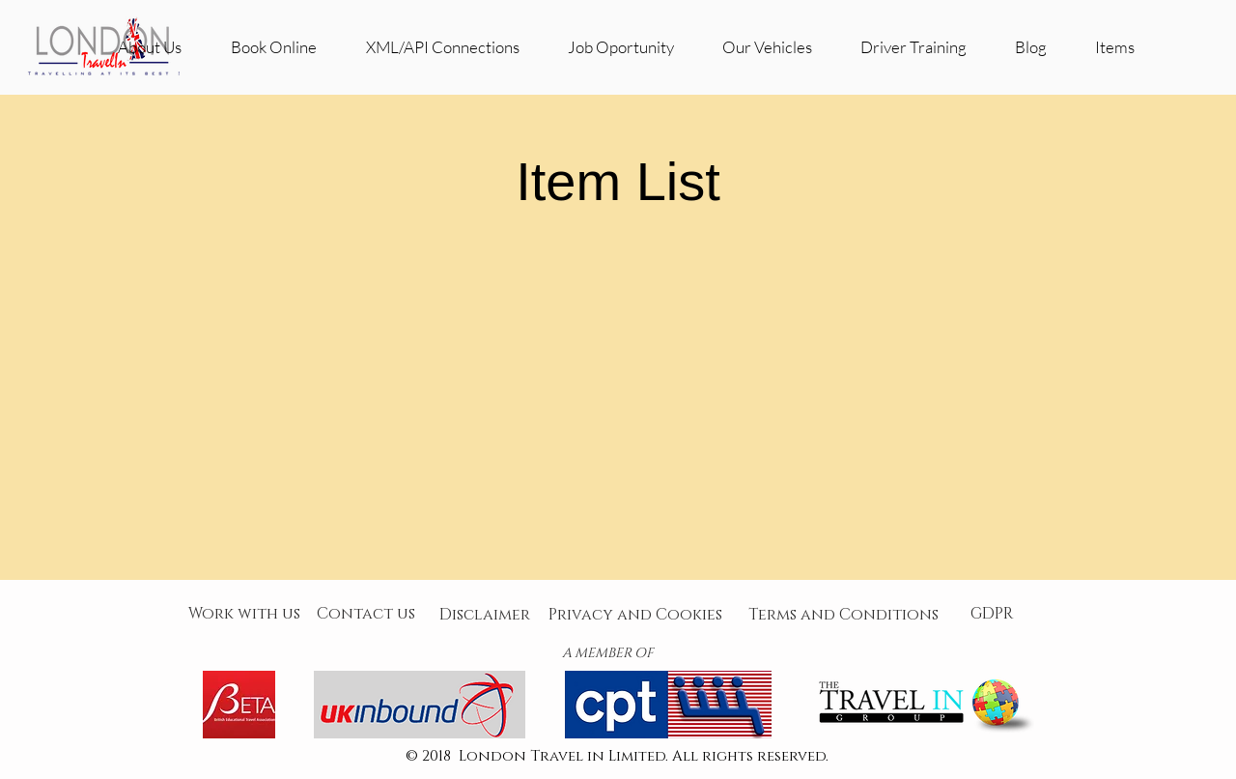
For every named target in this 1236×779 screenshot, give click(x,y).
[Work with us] (244, 614)
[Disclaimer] (485, 615)
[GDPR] (991, 614)
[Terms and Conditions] (843, 615)
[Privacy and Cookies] (635, 615)
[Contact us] (366, 614)
